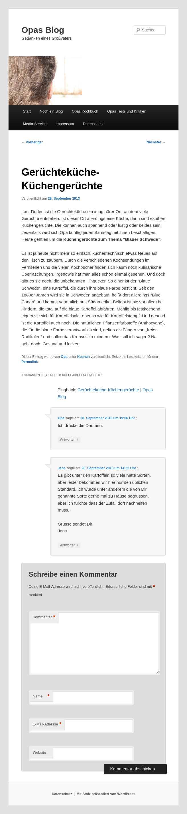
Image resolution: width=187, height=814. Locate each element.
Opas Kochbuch (85, 111)
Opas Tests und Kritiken (126, 111)
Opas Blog (42, 30)
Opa (64, 357)
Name (41, 696)
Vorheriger (32, 142)
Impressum (65, 124)
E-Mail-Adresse (47, 724)
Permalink (29, 362)
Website (39, 752)
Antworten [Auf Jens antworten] (69, 545)
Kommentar (44, 617)
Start (27, 111)
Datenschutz (93, 124)
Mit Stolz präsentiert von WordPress (105, 794)
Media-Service (34, 124)
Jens (62, 468)
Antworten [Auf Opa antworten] (69, 439)
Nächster (156, 142)
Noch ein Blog (51, 111)
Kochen (83, 357)
